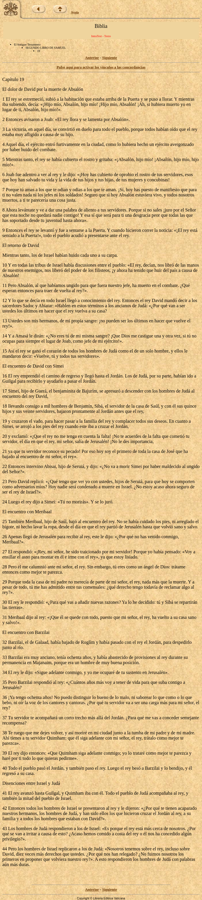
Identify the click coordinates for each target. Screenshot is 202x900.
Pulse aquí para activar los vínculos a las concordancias (101, 67)
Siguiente (109, 57)
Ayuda (75, 12)
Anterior (92, 57)
